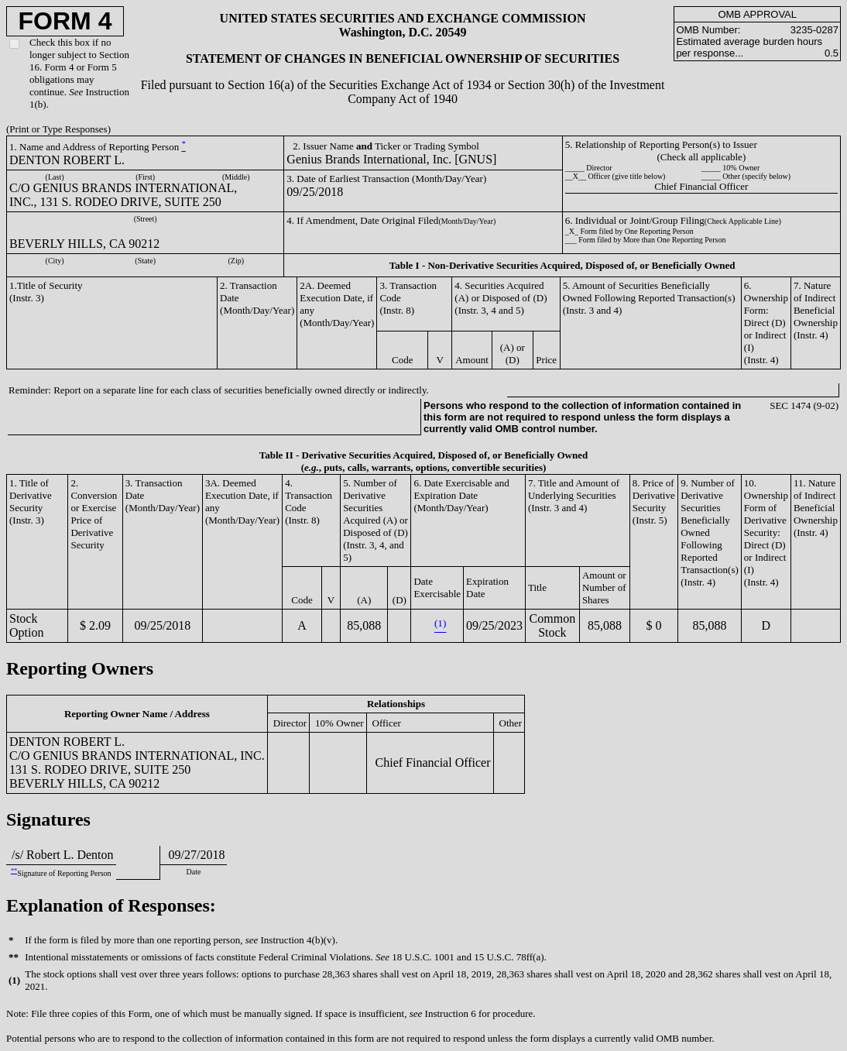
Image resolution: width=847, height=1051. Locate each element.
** (14, 870)
